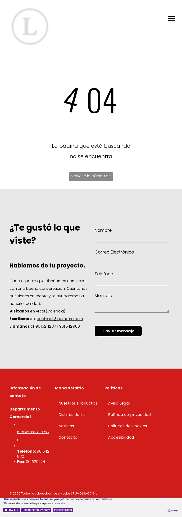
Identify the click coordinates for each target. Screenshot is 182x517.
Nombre (103, 230)
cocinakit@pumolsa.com (60, 318)
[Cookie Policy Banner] (91, 507)
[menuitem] (79, 403)
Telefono (104, 274)
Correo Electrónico (114, 252)
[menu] (171, 18)
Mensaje (103, 296)
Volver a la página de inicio (91, 177)
